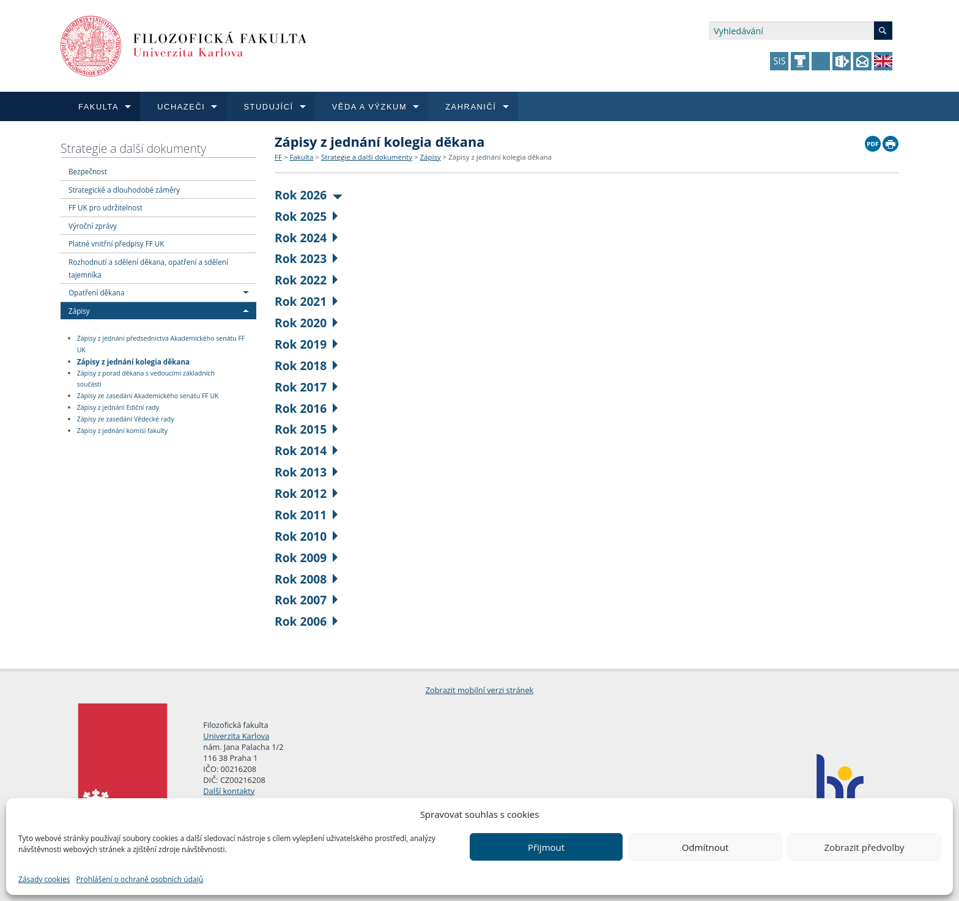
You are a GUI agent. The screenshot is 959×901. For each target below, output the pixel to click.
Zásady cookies (44, 879)
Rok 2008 (306, 579)
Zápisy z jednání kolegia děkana (133, 361)
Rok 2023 (306, 258)
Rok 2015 (306, 429)
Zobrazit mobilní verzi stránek (480, 689)
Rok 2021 (306, 301)
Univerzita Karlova (236, 735)
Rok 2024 (306, 237)
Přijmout (546, 847)
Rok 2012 (306, 493)
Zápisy (79, 311)
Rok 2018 (306, 365)
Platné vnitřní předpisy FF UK (116, 243)
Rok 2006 (306, 621)
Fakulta (301, 156)
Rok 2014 (306, 450)
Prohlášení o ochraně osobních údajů (139, 879)
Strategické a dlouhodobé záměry (124, 190)
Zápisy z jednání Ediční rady (118, 407)
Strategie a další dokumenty (133, 148)
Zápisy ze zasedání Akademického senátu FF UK (148, 395)
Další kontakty (228, 790)
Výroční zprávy (92, 226)
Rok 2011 (306, 514)
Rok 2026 (308, 195)
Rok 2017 (306, 387)
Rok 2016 (306, 408)
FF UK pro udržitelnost (105, 207)
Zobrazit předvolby (864, 847)
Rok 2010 (306, 536)
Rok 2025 (306, 216)
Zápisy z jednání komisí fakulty (122, 430)
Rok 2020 (306, 322)
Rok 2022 (306, 280)
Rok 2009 (306, 557)
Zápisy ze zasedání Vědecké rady (125, 419)
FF (278, 156)
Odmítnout (705, 847)
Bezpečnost (87, 171)
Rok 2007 (306, 599)
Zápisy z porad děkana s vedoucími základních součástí (146, 379)
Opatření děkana (96, 292)
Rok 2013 (306, 472)
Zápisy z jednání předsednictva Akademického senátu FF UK (161, 344)
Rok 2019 (306, 344)
